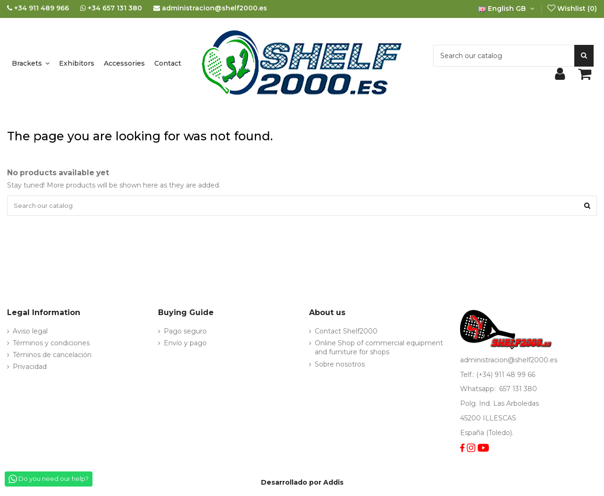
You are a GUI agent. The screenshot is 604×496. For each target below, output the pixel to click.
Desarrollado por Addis (302, 483)
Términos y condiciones (51, 344)
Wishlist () (572, 8)
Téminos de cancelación (52, 356)
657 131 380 (518, 390)
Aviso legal (30, 332)
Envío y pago (185, 344)
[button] (30, 63)
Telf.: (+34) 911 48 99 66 (497, 375)
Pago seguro (185, 332)
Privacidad (30, 368)
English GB (507, 8)
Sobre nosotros (340, 365)
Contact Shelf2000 (346, 332)
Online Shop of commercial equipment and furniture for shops (379, 349)
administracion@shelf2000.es (508, 361)
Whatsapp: (478, 390)
